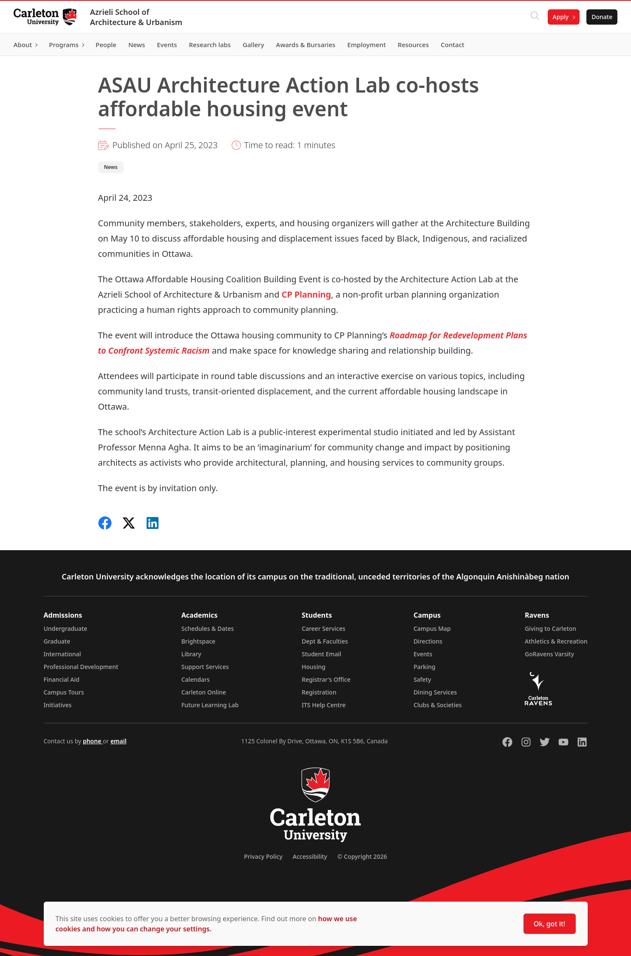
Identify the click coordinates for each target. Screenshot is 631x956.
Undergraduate (66, 628)
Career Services (323, 628)
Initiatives (58, 705)
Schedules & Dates (207, 628)
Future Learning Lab (210, 705)
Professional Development (81, 667)
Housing (313, 667)
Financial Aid (61, 679)
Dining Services (435, 692)
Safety (422, 679)
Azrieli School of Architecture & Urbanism (136, 17)
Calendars (195, 679)
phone (93, 741)
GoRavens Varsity (549, 654)
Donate (601, 17)
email (118, 741)
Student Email (321, 654)
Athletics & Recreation (556, 641)
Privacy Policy (263, 856)
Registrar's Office (326, 679)
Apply (560, 17)
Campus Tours (64, 692)
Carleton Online (203, 692)
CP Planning (306, 294)
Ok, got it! (550, 923)
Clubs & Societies (437, 705)
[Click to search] (534, 17)
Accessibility (310, 856)
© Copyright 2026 (362, 856)
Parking (424, 667)
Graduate (57, 641)
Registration (319, 692)
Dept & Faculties (325, 641)
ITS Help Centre (324, 705)
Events (422, 654)
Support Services (205, 667)
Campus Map (432, 628)
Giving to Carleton (550, 628)
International (62, 654)
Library (191, 654)
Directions (427, 641)
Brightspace (198, 641)
